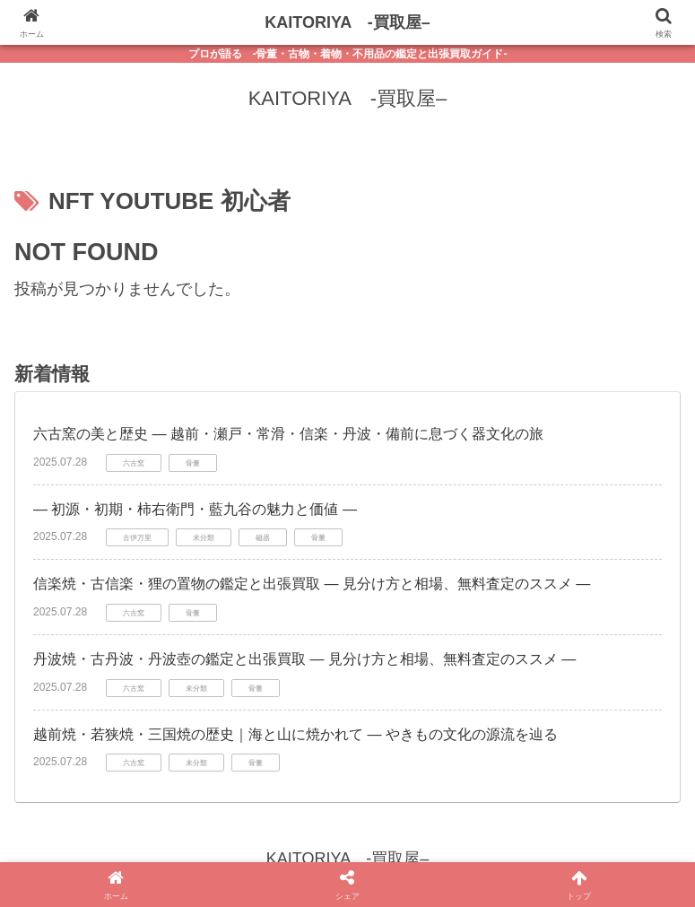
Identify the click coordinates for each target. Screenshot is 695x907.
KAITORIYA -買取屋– (347, 22)
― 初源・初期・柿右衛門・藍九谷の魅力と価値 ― (195, 509)
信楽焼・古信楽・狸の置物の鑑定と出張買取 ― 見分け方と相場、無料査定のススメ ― (311, 583)
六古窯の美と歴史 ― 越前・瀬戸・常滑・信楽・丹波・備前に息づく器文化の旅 (288, 433)
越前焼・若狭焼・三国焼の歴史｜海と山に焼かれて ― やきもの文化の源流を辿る (295, 734)
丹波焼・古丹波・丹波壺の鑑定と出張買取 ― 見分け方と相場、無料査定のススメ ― (304, 659)
